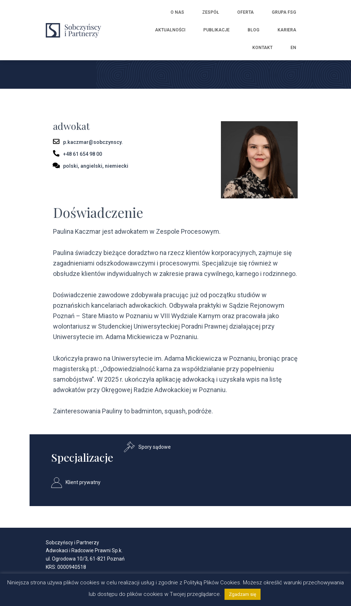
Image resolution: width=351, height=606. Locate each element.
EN (293, 47)
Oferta (245, 12)
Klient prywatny (83, 482)
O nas (177, 12)
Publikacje (216, 29)
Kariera (286, 29)
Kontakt (262, 47)
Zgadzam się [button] (242, 594)
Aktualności (170, 29)
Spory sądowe (154, 447)
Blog (253, 29)
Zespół (210, 12)
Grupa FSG (284, 12)
